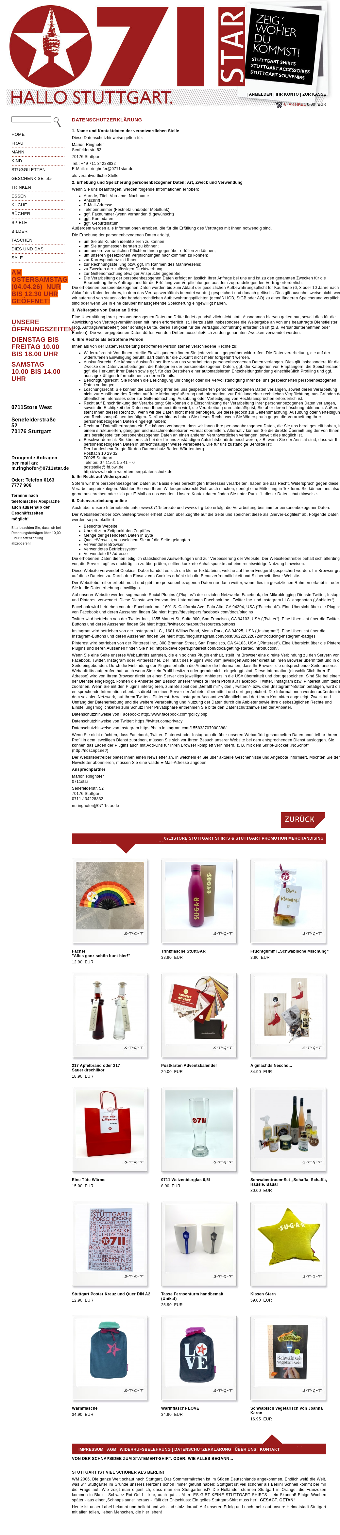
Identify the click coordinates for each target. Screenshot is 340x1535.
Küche (19, 204)
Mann (18, 152)
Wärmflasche (85, 1408)
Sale (17, 257)
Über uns (245, 1449)
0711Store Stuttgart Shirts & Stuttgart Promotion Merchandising (244, 838)
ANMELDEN (260, 94)
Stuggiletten (28, 169)
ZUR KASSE (314, 94)
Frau (17, 143)
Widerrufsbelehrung (145, 1449)
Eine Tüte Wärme (89, 1180)
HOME (18, 134)
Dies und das (27, 248)
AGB (111, 1449)
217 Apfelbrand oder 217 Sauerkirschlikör (96, 1067)
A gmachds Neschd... (271, 1065)
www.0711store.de (158, 507)
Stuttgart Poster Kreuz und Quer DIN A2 (111, 1294)
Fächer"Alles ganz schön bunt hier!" (101, 953)
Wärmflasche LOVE (180, 1408)
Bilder (19, 231)
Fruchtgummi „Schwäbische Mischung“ (289, 951)
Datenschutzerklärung (202, 1449)
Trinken (21, 187)
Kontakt (270, 1449)
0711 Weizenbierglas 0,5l (185, 1180)
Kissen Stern (263, 1294)
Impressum (90, 1449)
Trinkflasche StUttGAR (183, 951)
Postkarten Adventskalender (189, 1065)
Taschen (21, 240)
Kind (16, 160)
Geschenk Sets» (31, 178)
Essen (18, 196)
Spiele (19, 222)
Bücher (20, 213)
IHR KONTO (287, 94)
